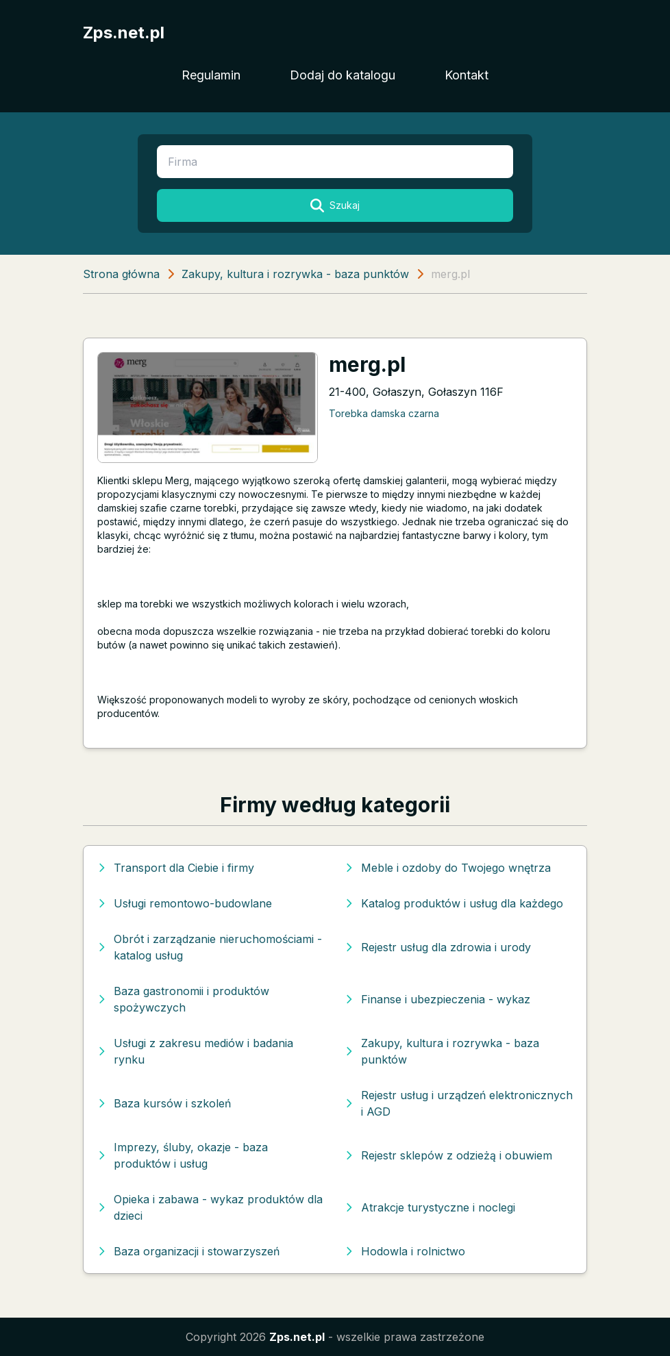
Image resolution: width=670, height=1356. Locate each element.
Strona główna (121, 274)
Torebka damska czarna (384, 413)
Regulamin (211, 75)
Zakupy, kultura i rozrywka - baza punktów (295, 274)
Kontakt (466, 75)
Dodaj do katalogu (342, 75)
